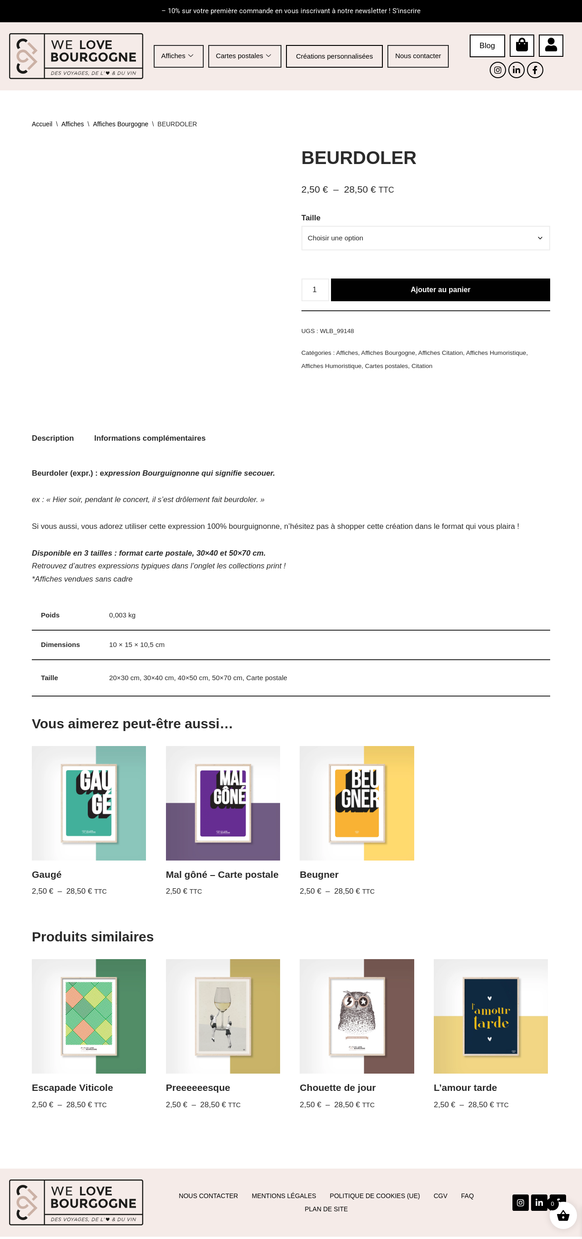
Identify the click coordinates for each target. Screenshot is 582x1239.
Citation (423, 366)
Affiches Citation (441, 353)
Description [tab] (53, 438)
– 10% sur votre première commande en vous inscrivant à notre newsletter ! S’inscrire (291, 11)
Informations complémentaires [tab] (151, 438)
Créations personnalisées (334, 56)
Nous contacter (418, 56)
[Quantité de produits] (315, 290)
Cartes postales (243, 56)
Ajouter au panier (441, 290)
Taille (311, 218)
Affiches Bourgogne (120, 124)
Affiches (177, 56)
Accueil (42, 124)
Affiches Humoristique (498, 353)
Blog (487, 45)
